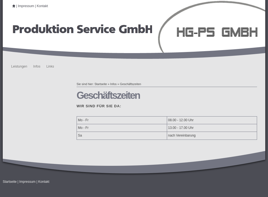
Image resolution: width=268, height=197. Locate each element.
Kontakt (42, 6)
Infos (36, 66)
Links (50, 66)
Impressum (26, 6)
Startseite (100, 84)
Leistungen (19, 66)
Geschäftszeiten (130, 84)
